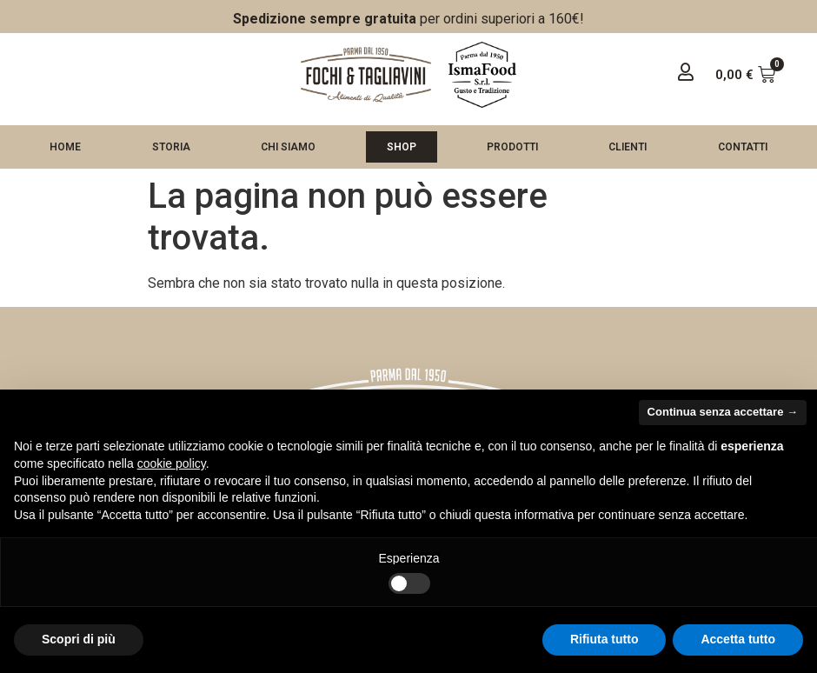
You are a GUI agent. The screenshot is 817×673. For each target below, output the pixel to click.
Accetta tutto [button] (738, 639)
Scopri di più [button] (79, 639)
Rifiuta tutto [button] (604, 639)
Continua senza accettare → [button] (723, 411)
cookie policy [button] (171, 463)
